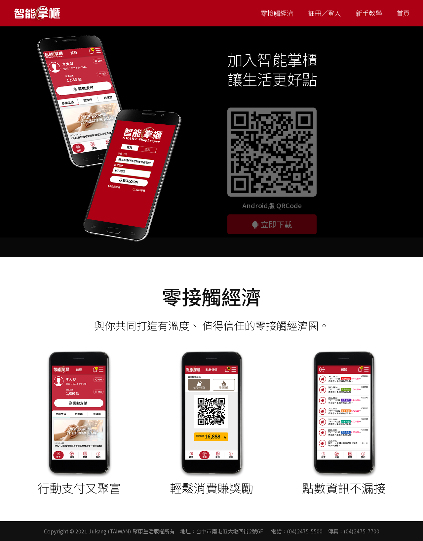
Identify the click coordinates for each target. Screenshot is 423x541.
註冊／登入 (324, 13)
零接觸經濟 (276, 13)
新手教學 (369, 13)
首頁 (403, 13)
